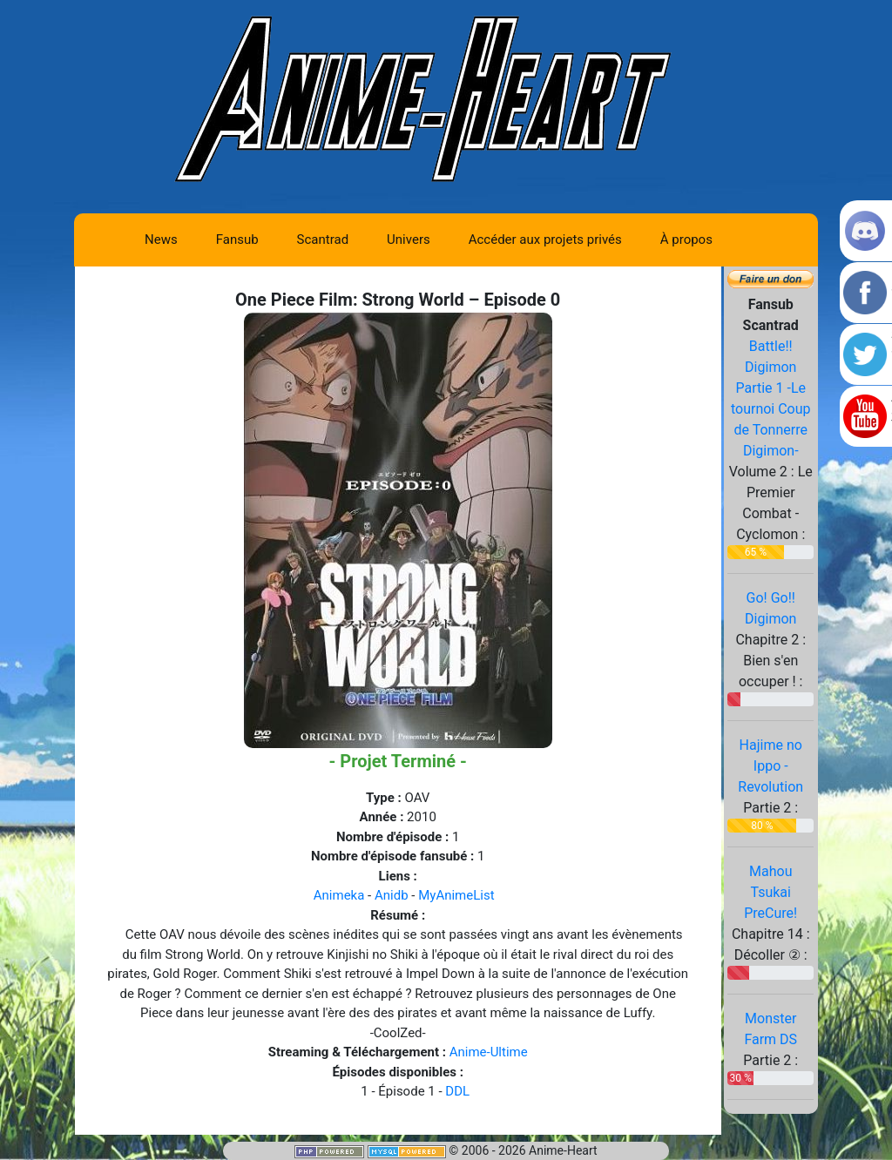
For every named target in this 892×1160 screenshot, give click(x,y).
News (161, 239)
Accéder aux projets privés (545, 239)
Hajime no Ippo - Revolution (770, 766)
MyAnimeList (456, 895)
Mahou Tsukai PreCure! (770, 892)
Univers (408, 239)
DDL (457, 1091)
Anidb (392, 895)
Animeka (339, 895)
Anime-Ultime (488, 1052)
